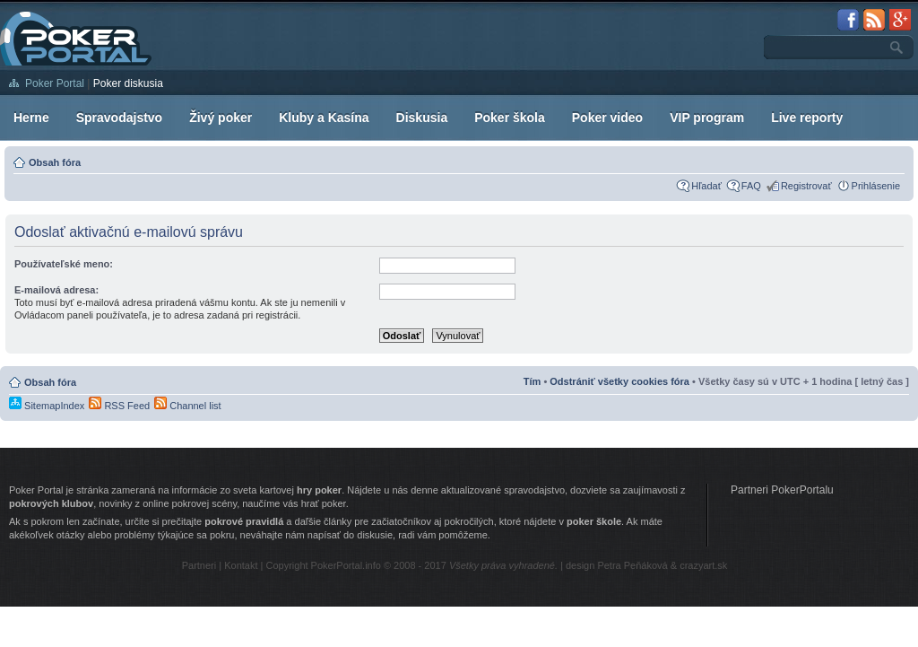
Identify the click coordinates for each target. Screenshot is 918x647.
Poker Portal (54, 83)
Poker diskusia (128, 83)
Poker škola (509, 117)
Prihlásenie (876, 185)
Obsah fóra (55, 162)
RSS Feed (119, 405)
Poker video (607, 117)
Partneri (199, 565)
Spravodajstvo (119, 117)
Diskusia (422, 117)
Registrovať (806, 185)
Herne (31, 117)
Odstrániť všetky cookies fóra (619, 381)
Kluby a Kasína (323, 117)
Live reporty (807, 117)
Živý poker (220, 117)
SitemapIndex (46, 405)
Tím (532, 381)
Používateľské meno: (63, 263)
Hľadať (706, 185)
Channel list (187, 405)
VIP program (707, 117)
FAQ (751, 185)
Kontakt (240, 565)
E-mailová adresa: (56, 289)
